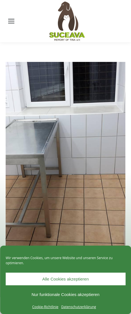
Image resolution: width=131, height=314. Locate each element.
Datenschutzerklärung (78, 306)
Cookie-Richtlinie (45, 306)
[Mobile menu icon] (11, 21)
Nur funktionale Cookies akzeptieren (65, 294)
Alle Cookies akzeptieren (65, 279)
